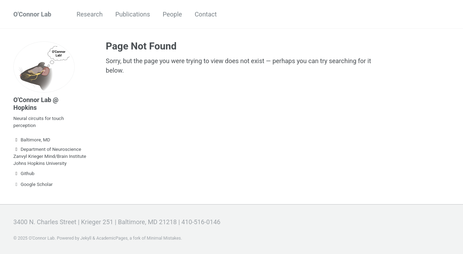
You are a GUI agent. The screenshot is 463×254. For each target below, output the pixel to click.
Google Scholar (33, 184)
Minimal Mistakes (164, 238)
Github (23, 173)
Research (89, 14)
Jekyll (86, 238)
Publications (132, 14)
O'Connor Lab (32, 14)
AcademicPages (111, 238)
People (172, 14)
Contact (206, 14)
